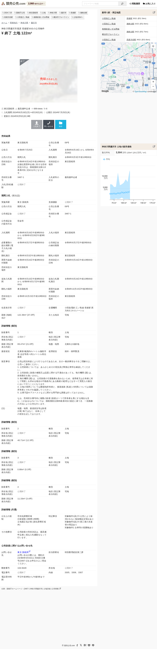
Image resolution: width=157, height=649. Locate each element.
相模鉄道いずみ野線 (41, 17)
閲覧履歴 (134, 3)
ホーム (4, 23)
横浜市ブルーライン (61, 17)
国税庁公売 (20, 13)
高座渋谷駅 (8, 17)
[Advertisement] (48, 47)
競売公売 (12, 3)
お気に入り (149, 3)
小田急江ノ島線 (23, 17)
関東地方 (14, 23)
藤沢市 (63, 13)
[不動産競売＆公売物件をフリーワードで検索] (100, 3)
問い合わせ (49, 124)
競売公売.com (69, 646)
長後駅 (73, 13)
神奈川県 (53, 13)
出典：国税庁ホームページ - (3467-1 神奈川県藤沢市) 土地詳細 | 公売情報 (31, 589)
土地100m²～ (78, 17)
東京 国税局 (22, 552)
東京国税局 (33, 13)
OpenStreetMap (140, 92)
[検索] (122, 3)
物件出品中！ (36, 3)
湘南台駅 (83, 13)
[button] (153, 46)
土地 (44, 13)
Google (105, 91)
